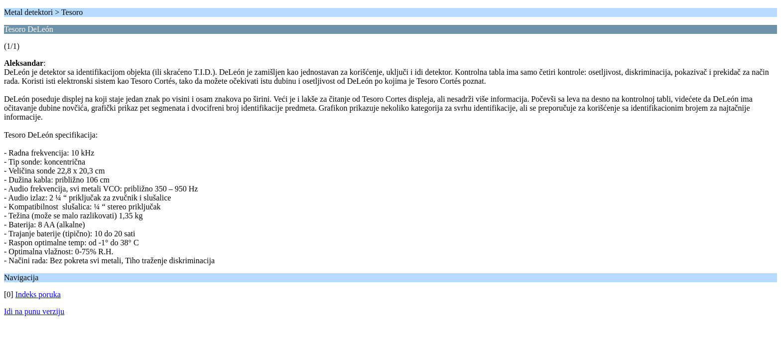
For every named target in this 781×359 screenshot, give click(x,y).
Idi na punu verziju (34, 311)
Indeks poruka (38, 294)
